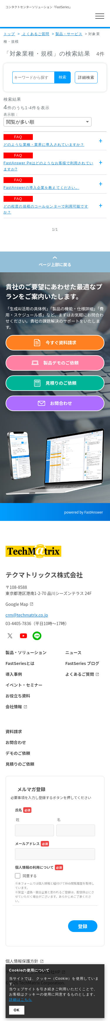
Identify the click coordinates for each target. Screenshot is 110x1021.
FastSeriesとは (20, 663)
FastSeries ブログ (82, 663)
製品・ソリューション (26, 652)
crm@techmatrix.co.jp (27, 615)
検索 (62, 77)
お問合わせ (16, 742)
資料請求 (14, 731)
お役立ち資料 (18, 696)
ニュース (73, 652)
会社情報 (14, 706)
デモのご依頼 (18, 753)
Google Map (17, 604)
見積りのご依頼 (20, 764)
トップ (9, 34)
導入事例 (14, 674)
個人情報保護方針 (22, 961)
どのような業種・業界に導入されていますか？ (44, 145)
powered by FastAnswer (83, 511)
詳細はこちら (20, 1000)
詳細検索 (86, 77)
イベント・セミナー (24, 685)
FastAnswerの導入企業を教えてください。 (41, 188)
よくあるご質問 (33, 34)
